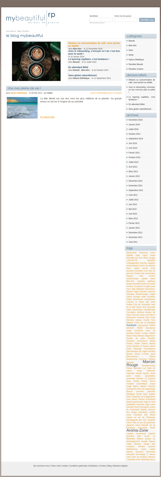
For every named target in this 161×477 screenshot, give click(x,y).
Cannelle (140, 317)
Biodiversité (131, 253)
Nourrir (152, 276)
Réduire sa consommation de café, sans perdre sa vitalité (142, 81)
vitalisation (131, 404)
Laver (152, 404)
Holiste (129, 304)
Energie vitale (139, 297)
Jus (142, 397)
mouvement (141, 433)
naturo (129, 297)
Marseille (130, 258)
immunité (130, 454)
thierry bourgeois (141, 407)
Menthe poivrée (146, 446)
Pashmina (143, 253)
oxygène (151, 263)
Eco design (131, 412)
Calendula (145, 459)
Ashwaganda (132, 420)
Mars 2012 (133, 218)
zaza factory (132, 399)
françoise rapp (143, 404)
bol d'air (138, 258)
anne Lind (144, 315)
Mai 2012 (133, 209)
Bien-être (133, 45)
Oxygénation (149, 397)
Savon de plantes (147, 265)
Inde (142, 273)
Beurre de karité (148, 284)
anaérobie (130, 378)
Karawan (131, 325)
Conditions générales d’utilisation (83, 466)
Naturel (143, 386)
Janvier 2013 (134, 176)
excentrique (150, 273)
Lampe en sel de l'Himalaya (140, 417)
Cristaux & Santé (135, 302)
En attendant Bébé (137, 104)
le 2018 (94, 54)
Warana (143, 291)
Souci (152, 459)
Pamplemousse (148, 365)
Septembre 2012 (136, 190)
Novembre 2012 (135, 185)
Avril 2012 (133, 214)
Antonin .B (131, 286)
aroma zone (148, 268)
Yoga (137, 255)
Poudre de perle (135, 338)
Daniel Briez (142, 394)
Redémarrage (142, 294)
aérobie (152, 351)
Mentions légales (120, 466)
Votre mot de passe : (123, 16)
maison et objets (143, 286)
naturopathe (143, 325)
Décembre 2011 (135, 232)
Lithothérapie (149, 310)
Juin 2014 (133, 143)
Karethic (151, 338)
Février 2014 (134, 153)
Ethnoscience (132, 356)
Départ (144, 409)
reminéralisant (132, 265)
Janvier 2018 (134, 124)
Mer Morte (149, 415)
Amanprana (131, 389)
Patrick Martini (148, 343)
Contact (102, 466)
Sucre (137, 425)
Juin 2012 (133, 204)
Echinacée (150, 399)
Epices (152, 441)
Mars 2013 (133, 171)
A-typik (152, 294)
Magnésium (150, 336)
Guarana (139, 452)
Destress (130, 271)
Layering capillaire (146, 281)
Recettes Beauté (136, 64)
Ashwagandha (132, 263)
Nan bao (141, 389)
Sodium (151, 359)
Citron (129, 422)
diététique (130, 394)
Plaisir (129, 299)
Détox (145, 258)
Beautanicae (131, 359)
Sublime (140, 312)
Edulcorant (131, 317)
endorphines (149, 299)
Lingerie (129, 433)
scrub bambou (132, 346)
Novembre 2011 (135, 237)
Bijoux (135, 386)
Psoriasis (130, 341)
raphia (136, 268)
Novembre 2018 (135, 120)
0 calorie (151, 454)
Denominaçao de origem (137, 351)
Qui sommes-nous (41, 466)
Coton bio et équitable (144, 323)
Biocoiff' (145, 425)
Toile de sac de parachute (143, 422)
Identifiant (94, 16)
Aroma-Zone (137, 430)
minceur (151, 409)
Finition (129, 343)
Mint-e (152, 315)
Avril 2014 (133, 148)
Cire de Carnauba (142, 304)
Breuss (129, 391)
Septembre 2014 (136, 139)
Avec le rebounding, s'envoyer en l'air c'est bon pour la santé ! (142, 89)
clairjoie (129, 276)
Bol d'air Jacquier (147, 420)
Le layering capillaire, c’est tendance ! (142, 98)
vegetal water (148, 278)
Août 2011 (133, 242)
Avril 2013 (133, 167)
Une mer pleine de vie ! (24, 88)
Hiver (128, 268)
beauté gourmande (134, 402)
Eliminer (139, 378)
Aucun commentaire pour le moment (106, 93)
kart (147, 302)
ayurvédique (142, 384)
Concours (135, 315)
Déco (131, 50)
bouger (152, 258)
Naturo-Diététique (136, 59)
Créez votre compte (59, 466)
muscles (143, 263)
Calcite (146, 320)
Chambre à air (141, 271)
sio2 (144, 307)
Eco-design (140, 454)
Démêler (130, 407)
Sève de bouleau (139, 457)
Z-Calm (145, 354)
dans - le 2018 (94, 46)
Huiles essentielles (145, 376)
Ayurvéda (151, 307)
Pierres (142, 399)
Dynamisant (138, 299)
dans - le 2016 (88, 60)
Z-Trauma (144, 346)
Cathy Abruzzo (133, 444)
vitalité (137, 343)
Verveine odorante (145, 391)
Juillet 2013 (133, 162)
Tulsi (141, 276)
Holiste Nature (140, 381)
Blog (109, 466)
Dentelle (136, 284)
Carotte (137, 273)
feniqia (129, 284)
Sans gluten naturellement (140, 109)
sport (153, 354)
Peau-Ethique (138, 336)
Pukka (129, 368)
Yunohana (138, 330)
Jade (153, 302)
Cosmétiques (149, 349)
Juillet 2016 (133, 129)
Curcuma (143, 359)
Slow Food (150, 317)
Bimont (129, 354)
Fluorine (151, 386)
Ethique (129, 323)
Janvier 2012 (134, 228)
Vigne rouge (148, 255)
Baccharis (150, 452)
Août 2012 (133, 195)
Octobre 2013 (134, 157)
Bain (139, 436)
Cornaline (137, 415)
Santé (152, 428)
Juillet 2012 (133, 200)
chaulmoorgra (132, 278)
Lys (144, 368)
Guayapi (130, 362)
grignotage (150, 389)
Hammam (137, 368)
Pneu (128, 381)
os (146, 378)
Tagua (136, 291)
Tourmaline (142, 428)
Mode (131, 55)
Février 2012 (134, 223)
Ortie (128, 457)
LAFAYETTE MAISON (140, 260)
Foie (153, 320)
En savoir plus (47, 117)
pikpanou (130, 425)
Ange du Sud (149, 402)
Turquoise (135, 397)
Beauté (132, 41)
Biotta (152, 341)
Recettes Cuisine (136, 69)
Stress (152, 356)
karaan (139, 320)
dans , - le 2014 (88, 68)
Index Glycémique (134, 310)
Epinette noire (134, 459)
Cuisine (145, 333)
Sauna (137, 354)
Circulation (131, 312)
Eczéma (151, 378)
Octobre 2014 (134, 134)
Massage (138, 349)
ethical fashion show (145, 373)
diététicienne (131, 449)
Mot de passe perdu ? (97, 23)
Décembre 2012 (135, 181)
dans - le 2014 (89, 76)
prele (128, 376)
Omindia (130, 320)
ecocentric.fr (142, 341)
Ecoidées (151, 297)
